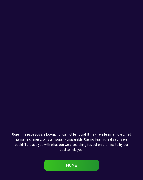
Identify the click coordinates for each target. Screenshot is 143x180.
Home (71, 165)
